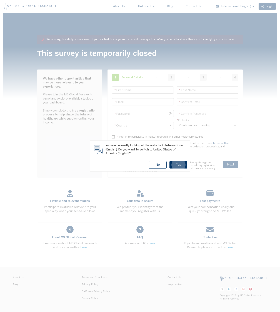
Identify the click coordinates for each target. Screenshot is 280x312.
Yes (178, 164)
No (158, 164)
